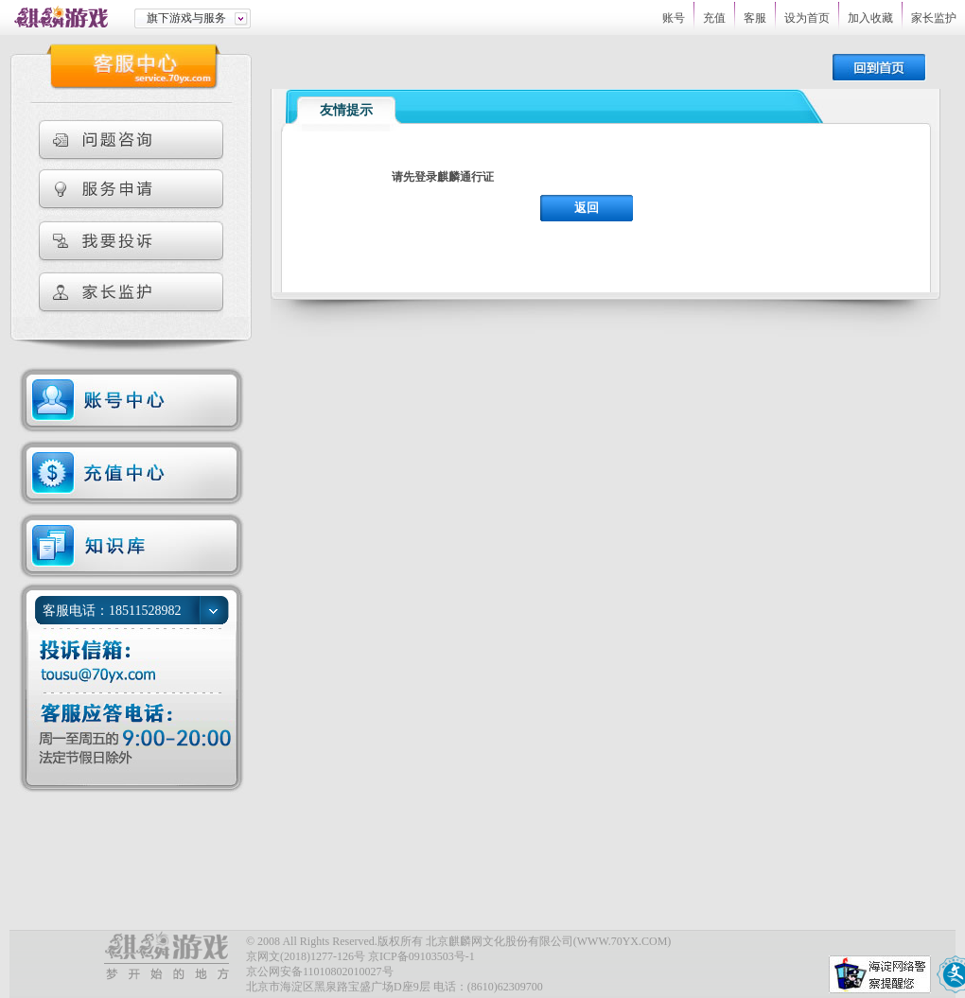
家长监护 (933, 18)
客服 (755, 18)
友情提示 (346, 110)
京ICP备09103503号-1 (421, 956)
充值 (714, 18)
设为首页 (807, 18)
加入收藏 (870, 18)
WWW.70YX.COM (622, 941)
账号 (673, 18)
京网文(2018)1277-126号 (305, 956)
